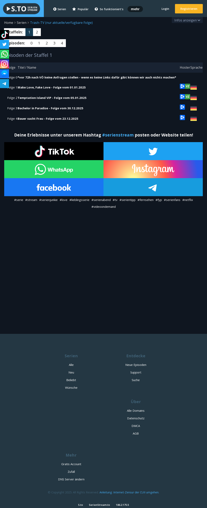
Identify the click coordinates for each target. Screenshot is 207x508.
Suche (136, 380)
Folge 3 (12, 108)
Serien (59, 9)
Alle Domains (136, 411)
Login (165, 9)
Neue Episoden (135, 365)
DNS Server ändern (71, 479)
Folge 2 (12, 98)
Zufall (71, 472)
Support (135, 372)
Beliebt (71, 380)
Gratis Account (71, 464)
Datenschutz (136, 418)
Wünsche (71, 388)
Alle (71, 365)
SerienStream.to (99, 505)
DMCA (136, 426)
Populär (80, 9)
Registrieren (188, 9)
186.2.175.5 (122, 505)
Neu (71, 372)
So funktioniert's (109, 9)
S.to (80, 505)
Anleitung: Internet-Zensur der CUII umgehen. (129, 492)
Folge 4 (12, 118)
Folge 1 (12, 87)
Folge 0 (12, 77)
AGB (136, 433)
